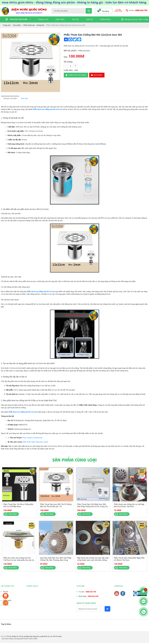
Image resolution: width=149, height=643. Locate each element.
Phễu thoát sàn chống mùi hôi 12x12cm (47, 109)
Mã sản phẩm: (70, 50)
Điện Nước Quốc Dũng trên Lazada (35, 442)
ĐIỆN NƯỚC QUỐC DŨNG (28, 639)
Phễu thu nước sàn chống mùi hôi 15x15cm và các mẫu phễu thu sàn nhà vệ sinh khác (19, 562)
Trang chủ (43, 19)
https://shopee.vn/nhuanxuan (32, 438)
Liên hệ (89, 19)
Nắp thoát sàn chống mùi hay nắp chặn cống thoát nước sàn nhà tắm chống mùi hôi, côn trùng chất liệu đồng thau (93, 562)
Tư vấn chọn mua (118, 10)
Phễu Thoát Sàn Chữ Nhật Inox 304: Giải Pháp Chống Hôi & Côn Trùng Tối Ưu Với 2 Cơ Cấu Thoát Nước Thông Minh (92, 509)
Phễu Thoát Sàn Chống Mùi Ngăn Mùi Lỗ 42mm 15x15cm (129, 561)
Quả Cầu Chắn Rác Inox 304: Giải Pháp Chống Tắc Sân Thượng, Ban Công (55, 561)
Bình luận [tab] (24, 98)
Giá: (66, 57)
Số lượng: (68, 62)
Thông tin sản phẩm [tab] (10, 98)
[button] (58, 35)
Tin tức (75, 19)
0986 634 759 (141, 10)
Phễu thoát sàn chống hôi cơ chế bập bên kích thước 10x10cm (129, 507)
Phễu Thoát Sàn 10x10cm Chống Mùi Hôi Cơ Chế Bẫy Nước (18, 507)
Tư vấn (3, 596)
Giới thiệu (60, 19)
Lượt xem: (68, 70)
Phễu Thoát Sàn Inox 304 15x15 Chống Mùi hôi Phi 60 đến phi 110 (55, 507)
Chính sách (105, 19)
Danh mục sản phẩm (20, 19)
